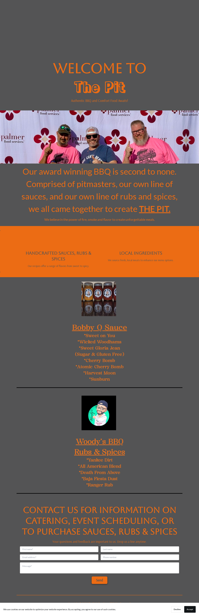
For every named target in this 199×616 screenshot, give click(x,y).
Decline (177, 609)
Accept (190, 609)
